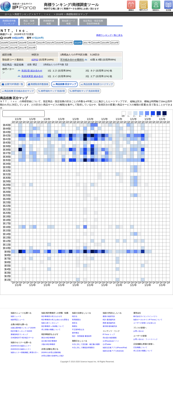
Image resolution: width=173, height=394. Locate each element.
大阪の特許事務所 (48, 344)
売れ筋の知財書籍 (110, 338)
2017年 (87, 42)
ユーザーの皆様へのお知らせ (144, 323)
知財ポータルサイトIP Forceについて (147, 320)
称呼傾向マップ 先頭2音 (51, 91)
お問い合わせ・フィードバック (145, 339)
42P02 (34, 59)
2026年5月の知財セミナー (21, 346)
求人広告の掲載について (142, 351)
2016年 (96, 42)
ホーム (8, 14)
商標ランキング (22, 14)
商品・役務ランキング (28, 22)
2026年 (4, 42)
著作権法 (75, 333)
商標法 (74, 326)
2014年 (115, 42)
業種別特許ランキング (19, 334)
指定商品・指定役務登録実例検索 (93, 22)
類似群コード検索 (68, 22)
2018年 (60, 14)
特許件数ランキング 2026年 (21, 331)
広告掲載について (140, 347)
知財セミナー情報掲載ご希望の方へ (24, 352)
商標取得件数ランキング (9, 22)
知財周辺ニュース (18, 320)
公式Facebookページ (111, 341)
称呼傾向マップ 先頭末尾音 (84, 91)
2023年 (32, 42)
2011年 (23, 47)
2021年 (50, 42)
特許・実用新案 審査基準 (82, 336)
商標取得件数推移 (38, 84)
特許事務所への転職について (52, 326)
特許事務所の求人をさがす (51, 316)
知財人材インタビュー (50, 323)
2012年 (13, 47)
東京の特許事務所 (48, 338)
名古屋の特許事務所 (49, 341)
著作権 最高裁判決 (110, 326)
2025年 (13, 42)
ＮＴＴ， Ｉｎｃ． (43, 14)
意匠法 (74, 323)
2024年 (23, 42)
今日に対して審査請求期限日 (83, 347)
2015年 (105, 42)
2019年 (69, 42)
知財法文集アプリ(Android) (113, 351)
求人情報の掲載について (50, 329)
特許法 (74, 316)
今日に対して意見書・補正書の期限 (86, 344)
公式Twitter (107, 344)
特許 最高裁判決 (109, 320)
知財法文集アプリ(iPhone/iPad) (115, 347)
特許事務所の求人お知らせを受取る (55, 320)
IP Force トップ (109, 334)
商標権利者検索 (48, 22)
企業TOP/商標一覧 (12, 84)
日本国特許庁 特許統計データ (22, 338)
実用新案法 (76, 320)
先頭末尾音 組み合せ (32, 76)
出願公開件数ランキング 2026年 (23, 328)
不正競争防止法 (78, 329)
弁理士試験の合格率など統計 (52, 356)
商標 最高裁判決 (109, 323)
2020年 (59, 42)
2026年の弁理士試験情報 (51, 352)
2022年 (41, 42)
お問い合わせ (138, 331)
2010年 (32, 47)
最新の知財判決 (109, 316)
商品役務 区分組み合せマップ (18, 91)
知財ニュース (16, 316)
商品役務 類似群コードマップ (97, 84)
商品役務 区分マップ (64, 84)
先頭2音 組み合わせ (31, 70)
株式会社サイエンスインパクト (145, 316)
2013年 (4, 47)
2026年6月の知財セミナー (21, 349)
